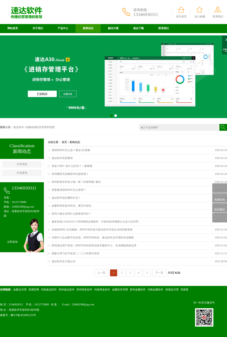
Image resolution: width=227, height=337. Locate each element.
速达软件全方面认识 (63, 261)
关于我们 (38, 28)
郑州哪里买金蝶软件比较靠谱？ (70, 174)
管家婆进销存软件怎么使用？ (69, 189)
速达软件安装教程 (62, 158)
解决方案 (113, 28)
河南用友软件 (102, 289)
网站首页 (12, 28)
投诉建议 (219, 208)
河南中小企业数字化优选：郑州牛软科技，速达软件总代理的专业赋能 (93, 237)
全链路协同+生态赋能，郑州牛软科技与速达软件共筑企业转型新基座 (92, 229)
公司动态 (22, 164)
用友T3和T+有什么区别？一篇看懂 (72, 166)
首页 (64, 142)
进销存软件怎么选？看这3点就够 (71, 150)
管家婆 (184, 289)
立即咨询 (12, 241)
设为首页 (181, 16)
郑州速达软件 (67, 289)
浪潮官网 (33, 289)
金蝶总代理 (19, 289)
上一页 (101, 272)
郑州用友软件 (84, 289)
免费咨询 (219, 198)
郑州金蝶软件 (138, 289)
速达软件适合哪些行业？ (66, 197)
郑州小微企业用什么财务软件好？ (71, 213)
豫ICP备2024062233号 (23, 315)
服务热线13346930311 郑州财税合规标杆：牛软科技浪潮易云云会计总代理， (96, 221)
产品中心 (63, 28)
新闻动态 (88, 28)
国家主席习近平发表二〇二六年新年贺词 (75, 253)
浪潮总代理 (172, 289)
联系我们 (218, 16)
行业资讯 (22, 172)
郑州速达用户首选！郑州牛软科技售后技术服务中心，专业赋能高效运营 (94, 245)
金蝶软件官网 (120, 289)
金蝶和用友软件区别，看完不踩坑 (71, 205)
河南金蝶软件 (155, 289)
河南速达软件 (49, 289)
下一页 (159, 272)
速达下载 (138, 28)
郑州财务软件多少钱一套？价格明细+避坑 (76, 182)
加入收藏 (199, 16)
